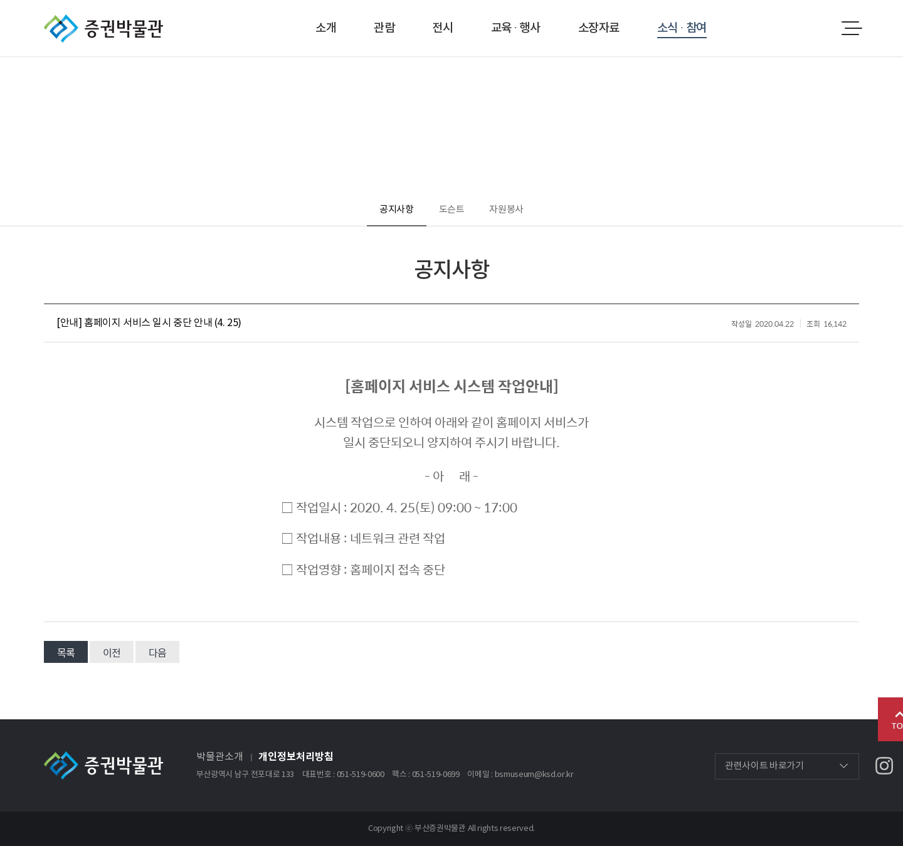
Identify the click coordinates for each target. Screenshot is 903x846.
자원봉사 (506, 209)
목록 (66, 652)
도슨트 (452, 209)
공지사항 (396, 209)
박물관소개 (219, 757)
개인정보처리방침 (296, 757)
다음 (157, 652)
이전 (111, 652)
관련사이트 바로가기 (764, 766)
